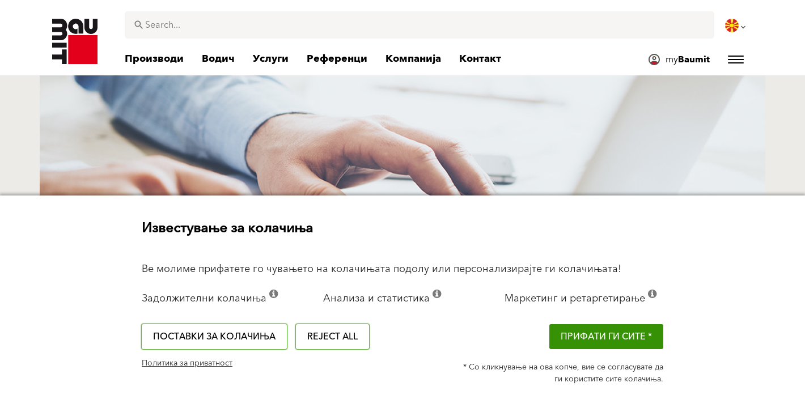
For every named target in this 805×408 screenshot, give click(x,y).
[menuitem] (736, 25)
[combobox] (419, 25)
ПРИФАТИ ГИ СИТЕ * (606, 337)
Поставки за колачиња (214, 337)
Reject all (332, 337)
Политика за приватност (187, 363)
